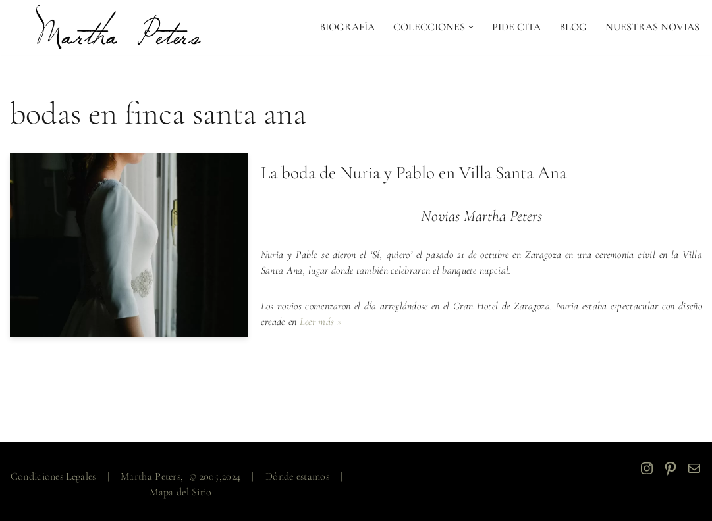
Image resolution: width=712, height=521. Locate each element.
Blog (573, 27)
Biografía (347, 27)
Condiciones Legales (53, 476)
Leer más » (321, 321)
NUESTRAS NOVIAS (652, 27)
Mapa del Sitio (180, 492)
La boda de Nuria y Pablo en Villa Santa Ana (413, 173)
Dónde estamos (297, 476)
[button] (471, 27)
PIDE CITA (516, 27)
